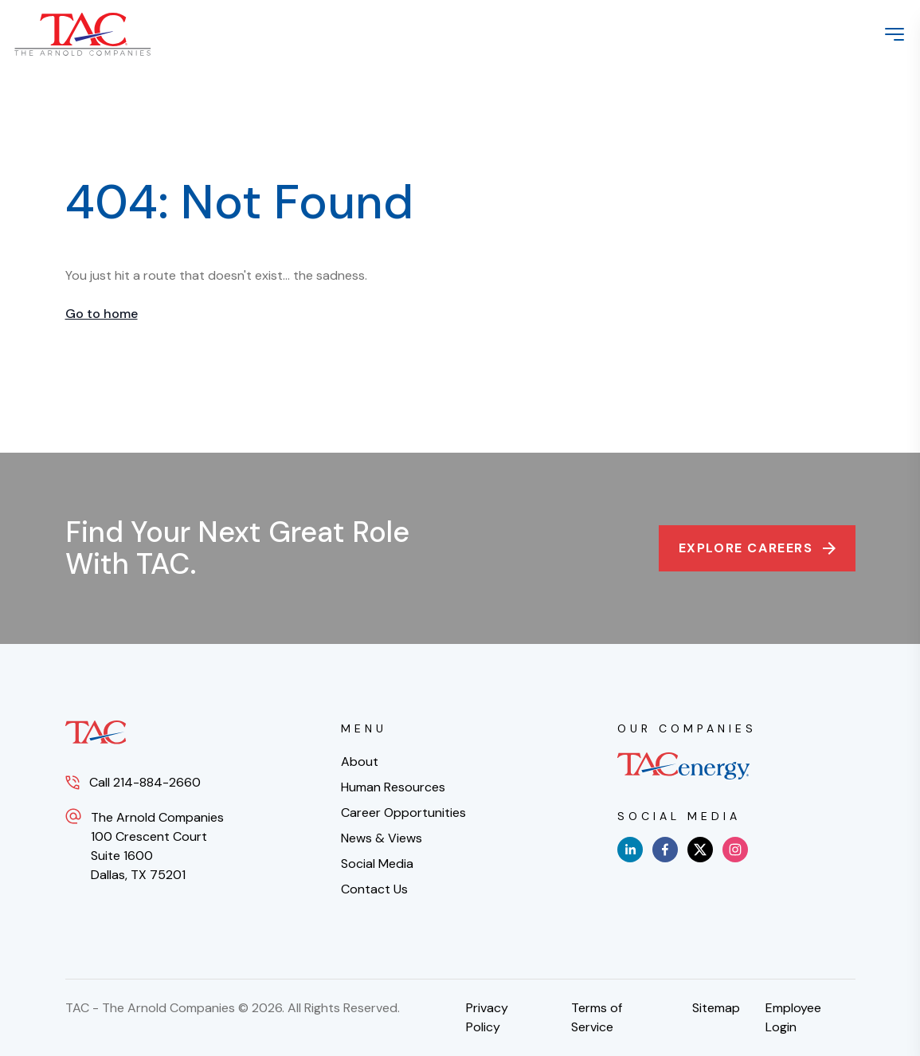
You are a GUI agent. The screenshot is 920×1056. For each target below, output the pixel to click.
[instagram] (735, 849)
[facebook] (665, 849)
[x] (700, 849)
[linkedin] (630, 849)
